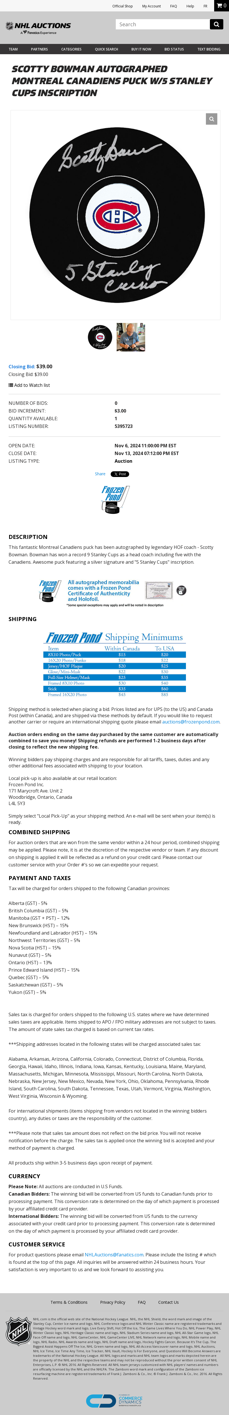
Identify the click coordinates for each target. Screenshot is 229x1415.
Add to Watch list (29, 385)
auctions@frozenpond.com (191, 722)
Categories (71, 49)
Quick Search (106, 49)
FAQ (173, 6)
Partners (39, 49)
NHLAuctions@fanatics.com (114, 1255)
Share (100, 473)
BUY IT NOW (141, 49)
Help (190, 6)
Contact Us (168, 1302)
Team (13, 49)
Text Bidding (208, 49)
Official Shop (122, 6)
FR (205, 6)
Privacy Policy (112, 1302)
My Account (151, 6)
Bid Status (174, 49)
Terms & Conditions (69, 1302)
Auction (123, 461)
